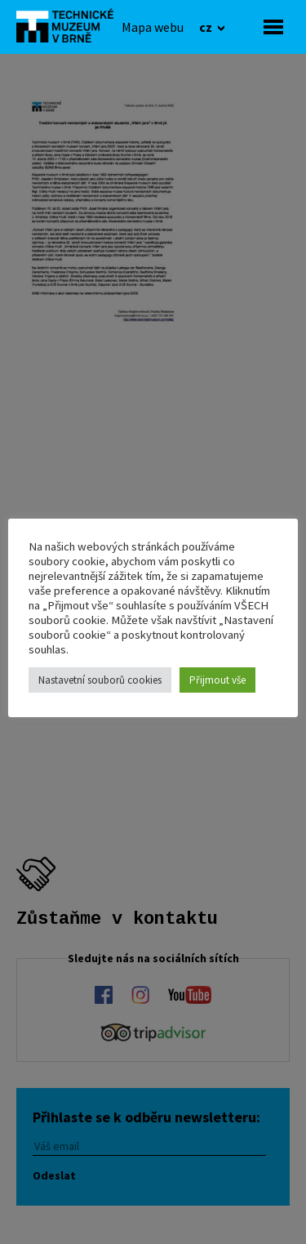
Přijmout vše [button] (217, 680)
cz (207, 27)
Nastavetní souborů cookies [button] (100, 680)
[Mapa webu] (153, 27)
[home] (69, 25)
